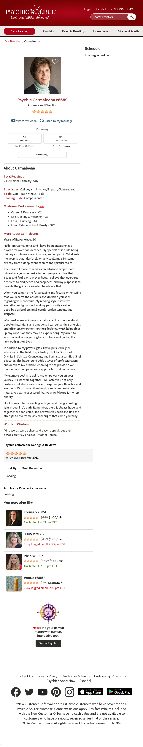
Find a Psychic (48, 643)
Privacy (47, 676)
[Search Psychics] (112, 16)
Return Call (25, 138)
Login (87, 9)
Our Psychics (13, 41)
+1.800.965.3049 (122, 9)
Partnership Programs (110, 676)
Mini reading (42, 154)
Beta (41, 206)
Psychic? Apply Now (61, 681)
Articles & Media (128, 31)
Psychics (49, 31)
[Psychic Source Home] (31, 18)
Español (101, 9)
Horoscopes (101, 31)
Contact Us (24, 676)
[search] (131, 16)
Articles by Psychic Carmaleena (25, 488)
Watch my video (24, 120)
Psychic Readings (74, 31)
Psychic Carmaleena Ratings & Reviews (30, 445)
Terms (76, 676)
